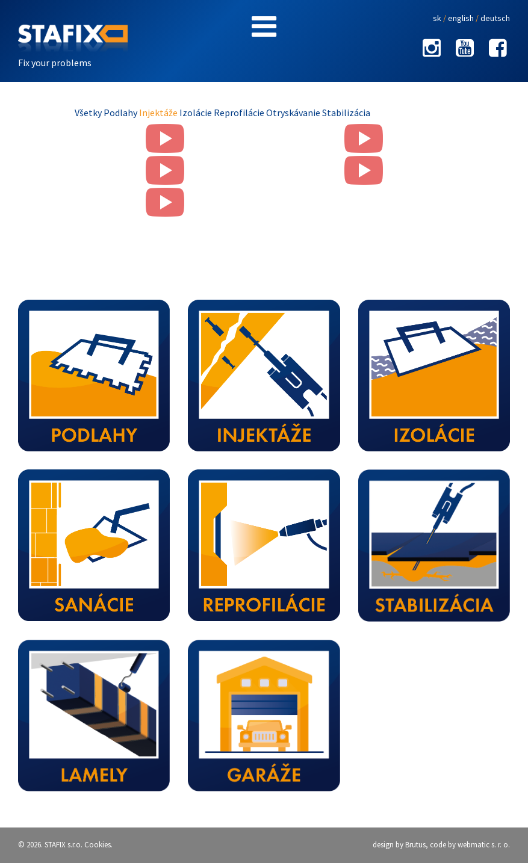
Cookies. (98, 845)
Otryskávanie (294, 113)
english (461, 18)
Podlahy (121, 113)
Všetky (89, 113)
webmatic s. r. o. (484, 845)
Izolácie (196, 113)
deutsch (495, 18)
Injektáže (159, 113)
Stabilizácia (346, 113)
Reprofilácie (240, 113)
